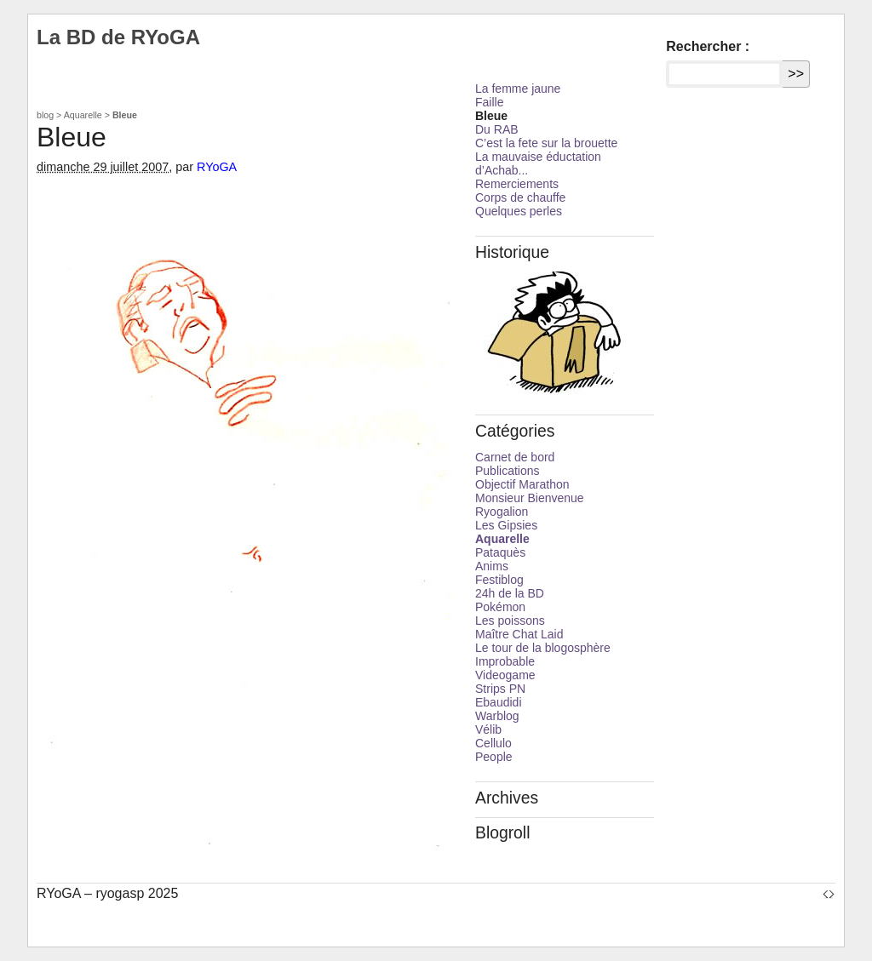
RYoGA (217, 167)
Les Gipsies (506, 525)
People (494, 757)
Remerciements (517, 184)
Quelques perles (518, 211)
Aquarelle (83, 115)
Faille (489, 102)
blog (45, 115)
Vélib (488, 729)
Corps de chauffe (520, 197)
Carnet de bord (514, 457)
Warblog (497, 716)
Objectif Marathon (522, 484)
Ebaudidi (498, 702)
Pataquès (500, 552)
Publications (507, 471)
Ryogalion (501, 511)
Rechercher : (707, 46)
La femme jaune (517, 88)
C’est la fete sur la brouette (546, 143)
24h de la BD (509, 593)
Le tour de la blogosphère (543, 648)
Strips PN (500, 688)
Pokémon (500, 607)
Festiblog (499, 579)
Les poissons (510, 620)
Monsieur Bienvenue (529, 498)
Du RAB (497, 129)
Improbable (505, 661)
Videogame (505, 675)
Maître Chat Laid (519, 634)
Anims (491, 566)
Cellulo (493, 743)
